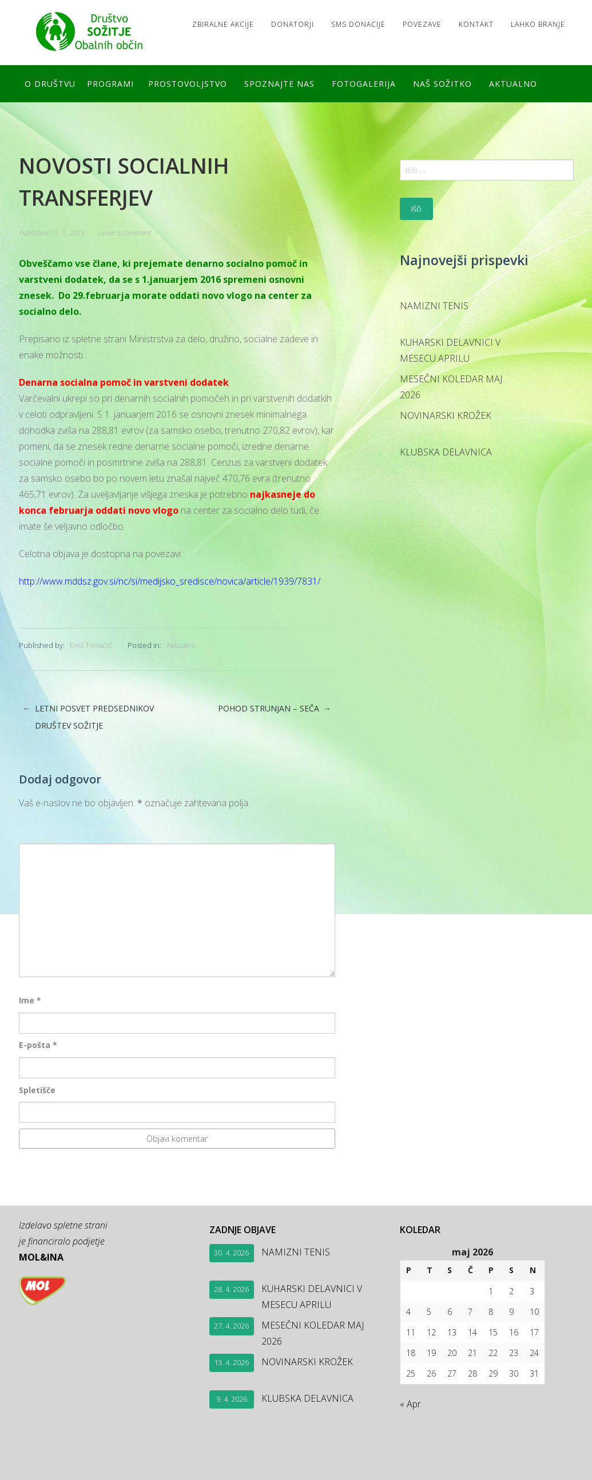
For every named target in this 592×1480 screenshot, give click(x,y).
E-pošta (38, 1044)
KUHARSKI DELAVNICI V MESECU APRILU (450, 350)
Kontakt (476, 24)
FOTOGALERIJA (364, 83)
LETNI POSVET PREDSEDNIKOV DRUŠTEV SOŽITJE (88, 717)
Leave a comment (124, 233)
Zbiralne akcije (223, 24)
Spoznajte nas (279, 83)
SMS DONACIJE (358, 24)
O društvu (50, 83)
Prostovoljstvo (187, 83)
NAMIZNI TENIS (434, 305)
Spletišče (37, 1090)
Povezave (422, 24)
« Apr (410, 1404)
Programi (110, 83)
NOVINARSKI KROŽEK (445, 415)
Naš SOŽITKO (442, 83)
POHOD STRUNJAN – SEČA (274, 708)
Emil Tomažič (91, 645)
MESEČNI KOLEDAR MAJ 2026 (451, 387)
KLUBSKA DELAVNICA (446, 452)
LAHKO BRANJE (538, 24)
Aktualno (513, 83)
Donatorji (292, 24)
